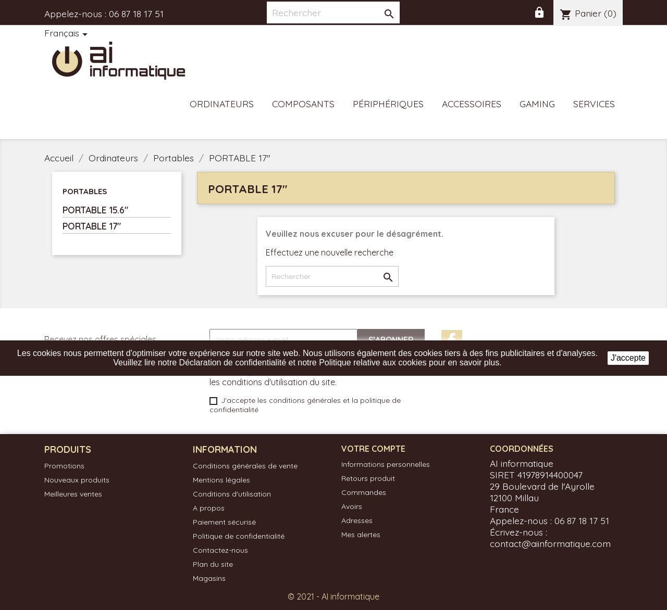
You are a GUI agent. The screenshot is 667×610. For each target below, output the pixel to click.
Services (594, 103)
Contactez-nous (220, 550)
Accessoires (471, 103)
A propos (209, 508)
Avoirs (351, 506)
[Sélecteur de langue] (67, 34)
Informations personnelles (385, 464)
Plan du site (213, 564)
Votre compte (373, 448)
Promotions (64, 466)
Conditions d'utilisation (232, 494)
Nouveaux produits (76, 480)
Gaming (537, 103)
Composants (303, 103)
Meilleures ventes (73, 494)
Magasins (209, 578)
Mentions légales (221, 480)
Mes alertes (360, 534)
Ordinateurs (222, 103)
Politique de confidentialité (239, 536)
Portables (85, 191)
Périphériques (388, 103)
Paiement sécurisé (224, 522)
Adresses (357, 520)
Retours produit (368, 478)
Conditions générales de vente (245, 466)
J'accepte (628, 357)
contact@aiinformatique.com (550, 543)
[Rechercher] (333, 12)
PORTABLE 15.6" (95, 209)
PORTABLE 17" (92, 226)
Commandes (363, 492)
